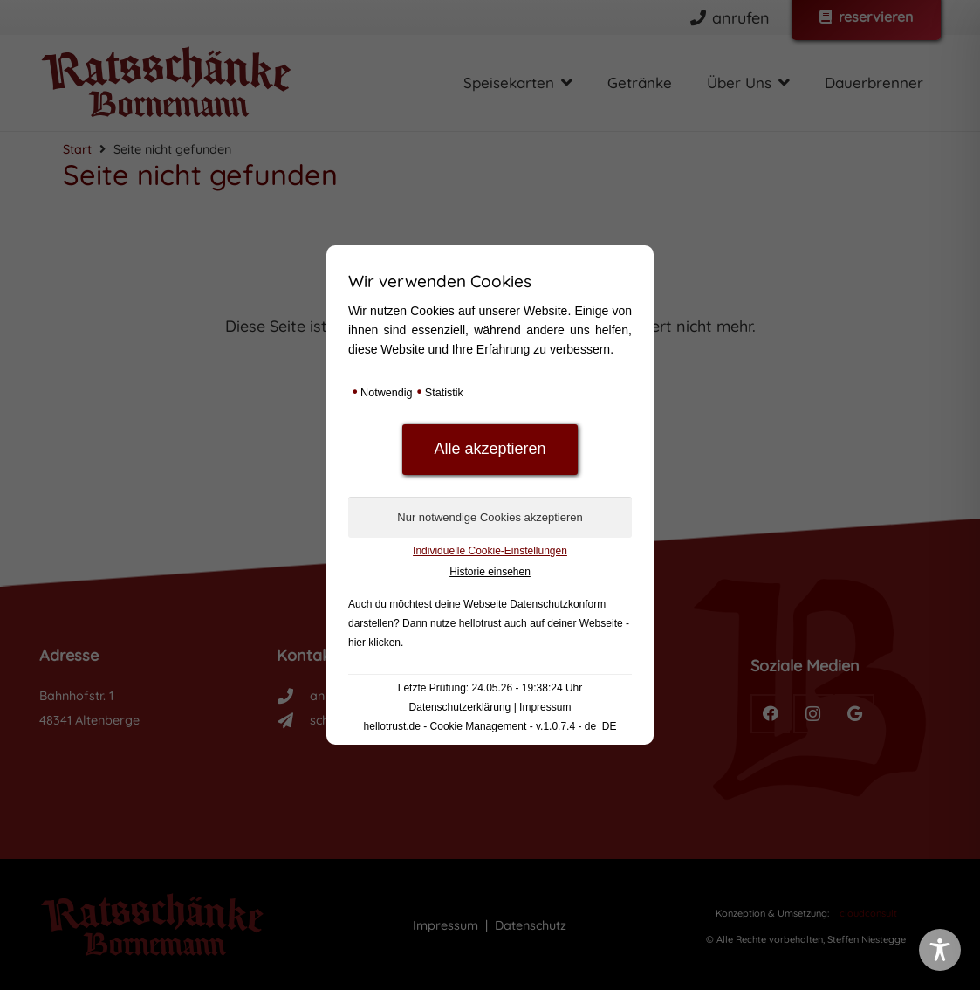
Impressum (545, 707)
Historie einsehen (490, 572)
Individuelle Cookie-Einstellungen (490, 551)
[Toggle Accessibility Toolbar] (940, 950)
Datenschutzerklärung (460, 707)
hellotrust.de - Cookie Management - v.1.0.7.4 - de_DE (490, 726)
